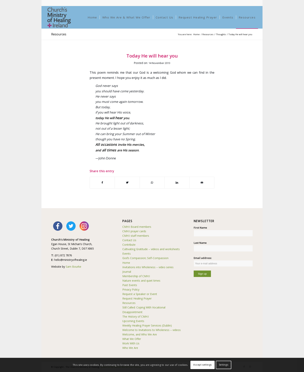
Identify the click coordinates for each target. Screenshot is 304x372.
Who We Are (130, 348)
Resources (58, 34)
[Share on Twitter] (127, 182)
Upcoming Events (133, 321)
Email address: (223, 261)
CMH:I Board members (136, 227)
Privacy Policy (130, 289)
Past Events (129, 285)
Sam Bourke (73, 266)
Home (126, 263)
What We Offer (131, 339)
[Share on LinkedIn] (177, 182)
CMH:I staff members (135, 236)
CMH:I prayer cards (134, 231)
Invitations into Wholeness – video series (148, 267)
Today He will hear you (152, 55)
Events (126, 253)
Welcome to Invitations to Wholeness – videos (151, 330)
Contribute (129, 244)
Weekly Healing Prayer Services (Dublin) (147, 325)
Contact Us (129, 240)
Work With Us (130, 343)
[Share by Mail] (202, 182)
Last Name (200, 243)
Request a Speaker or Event (139, 294)
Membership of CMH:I (136, 276)
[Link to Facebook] (249, 3)
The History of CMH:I (135, 316)
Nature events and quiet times (141, 280)
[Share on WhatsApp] (152, 182)
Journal (126, 271)
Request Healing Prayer (137, 298)
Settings (223, 364)
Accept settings (202, 364)
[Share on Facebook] (102, 182)
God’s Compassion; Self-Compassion (145, 258)
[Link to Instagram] (255, 3)
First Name (200, 227)
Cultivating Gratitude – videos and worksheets (151, 249)
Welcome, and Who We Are (139, 334)
